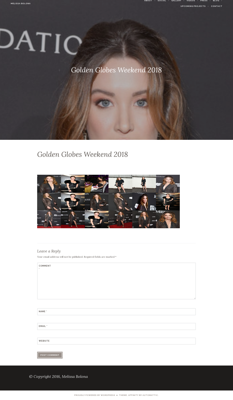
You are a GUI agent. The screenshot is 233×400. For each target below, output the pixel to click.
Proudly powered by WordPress (94, 395)
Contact (223, 6)
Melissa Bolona (14, 3)
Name (43, 311)
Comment (45, 267)
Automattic (150, 395)
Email (43, 326)
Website (44, 341)
